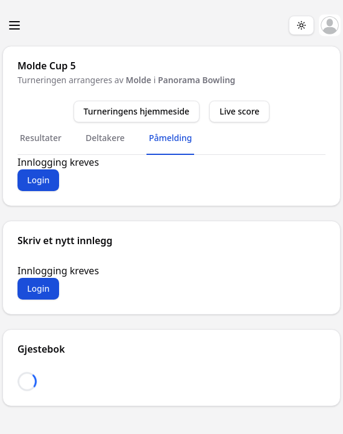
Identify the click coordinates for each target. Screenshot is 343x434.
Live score (239, 111)
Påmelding (170, 137)
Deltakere (105, 137)
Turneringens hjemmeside (137, 111)
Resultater (40, 137)
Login (38, 180)
